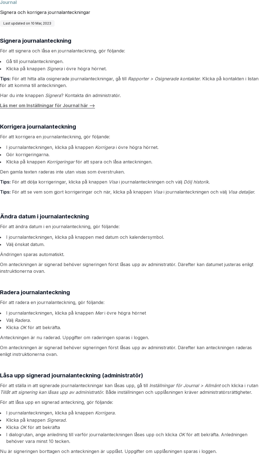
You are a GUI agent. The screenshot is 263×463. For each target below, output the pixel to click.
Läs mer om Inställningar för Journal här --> (47, 105)
